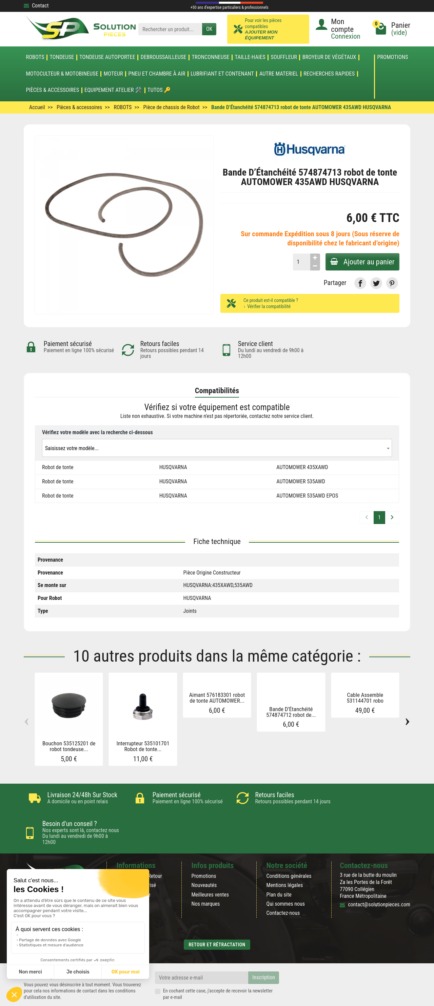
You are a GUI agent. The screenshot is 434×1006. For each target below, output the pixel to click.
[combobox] (217, 448)
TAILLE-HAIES (250, 57)
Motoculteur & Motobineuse (62, 74)
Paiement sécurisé (136, 862)
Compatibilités (217, 390)
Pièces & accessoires (52, 90)
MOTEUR (113, 74)
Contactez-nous (283, 890)
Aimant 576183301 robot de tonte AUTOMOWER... (217, 698)
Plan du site (279, 871)
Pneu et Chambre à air (157, 74)
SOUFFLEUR (284, 57)
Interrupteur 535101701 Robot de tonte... (142, 746)
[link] (360, 283)
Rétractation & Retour (139, 853)
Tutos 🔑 (159, 90)
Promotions (392, 57)
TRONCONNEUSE (211, 57)
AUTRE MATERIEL (278, 74)
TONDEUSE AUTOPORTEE (107, 57)
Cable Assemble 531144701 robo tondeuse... (365, 701)
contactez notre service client (280, 416)
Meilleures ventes (210, 871)
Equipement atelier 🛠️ (113, 90)
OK (209, 29)
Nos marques (205, 881)
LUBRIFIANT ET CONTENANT (222, 74)
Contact (36, 5)
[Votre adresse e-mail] (202, 955)
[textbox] (217, 448)
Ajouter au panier (362, 261)
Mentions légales (285, 862)
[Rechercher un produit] (170, 29)
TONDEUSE (62, 57)
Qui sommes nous (286, 881)
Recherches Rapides (329, 74)
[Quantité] (300, 262)
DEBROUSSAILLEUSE (163, 57)
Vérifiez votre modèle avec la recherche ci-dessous (97, 432)
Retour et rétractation (217, 922)
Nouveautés (204, 862)
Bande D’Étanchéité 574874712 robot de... (291, 712)
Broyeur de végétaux (329, 57)
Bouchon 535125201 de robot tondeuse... (69, 746)
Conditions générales (289, 853)
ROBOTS (35, 57)
